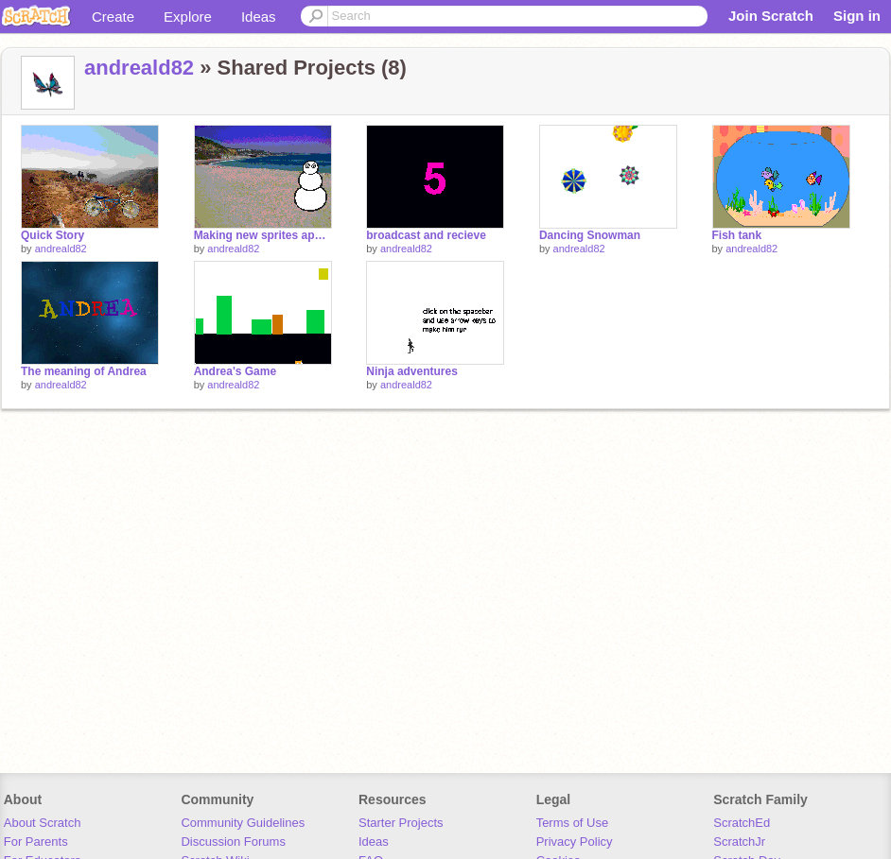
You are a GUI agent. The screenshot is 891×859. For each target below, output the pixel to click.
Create (113, 17)
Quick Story (52, 235)
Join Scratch (770, 16)
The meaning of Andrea (84, 371)
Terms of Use (572, 823)
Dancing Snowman (589, 235)
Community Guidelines (243, 823)
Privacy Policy (574, 841)
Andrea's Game (235, 371)
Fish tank (737, 235)
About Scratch (42, 823)
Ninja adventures (412, 371)
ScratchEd (741, 823)
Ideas (258, 17)
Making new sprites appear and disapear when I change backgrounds (263, 235)
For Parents (36, 841)
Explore (188, 17)
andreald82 (139, 67)
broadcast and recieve (426, 235)
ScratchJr (739, 841)
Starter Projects (401, 823)
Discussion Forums (233, 841)
